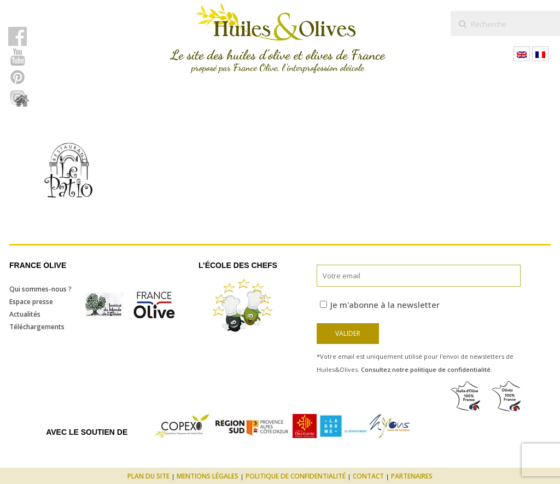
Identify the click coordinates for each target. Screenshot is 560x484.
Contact (368, 476)
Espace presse (31, 301)
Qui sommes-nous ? (40, 289)
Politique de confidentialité (296, 476)
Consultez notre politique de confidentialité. (426, 369)
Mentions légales (207, 476)
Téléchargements (37, 326)
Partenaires (412, 476)
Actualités (24, 314)
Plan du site (148, 476)
